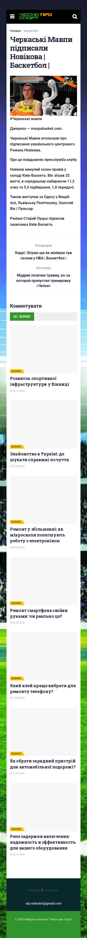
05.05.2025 (17, 547)
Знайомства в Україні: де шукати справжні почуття (39, 457)
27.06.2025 (17, 466)
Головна (15, 31)
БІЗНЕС (16, 371)
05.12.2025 (17, 391)
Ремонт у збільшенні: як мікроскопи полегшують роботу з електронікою (37, 535)
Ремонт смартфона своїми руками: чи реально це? (39, 613)
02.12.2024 (17, 854)
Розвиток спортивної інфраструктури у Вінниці (39, 381)
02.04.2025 (17, 623)
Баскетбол (31, 31)
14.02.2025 (17, 698)
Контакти (51, 890)
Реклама (33, 890)
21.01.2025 (17, 773)
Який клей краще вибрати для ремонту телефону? (43, 688)
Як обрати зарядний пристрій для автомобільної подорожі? (42, 764)
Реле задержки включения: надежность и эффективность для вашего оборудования (43, 842)
